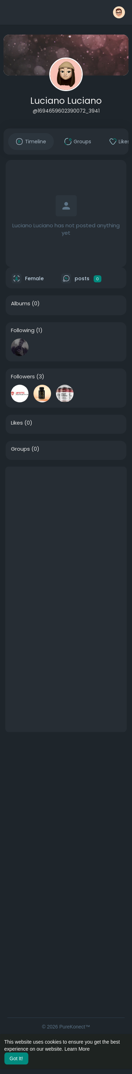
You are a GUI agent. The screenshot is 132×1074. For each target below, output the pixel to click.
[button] (119, 12)
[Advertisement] (66, 533)
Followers (23, 376)
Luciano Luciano (66, 101)
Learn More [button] (77, 1049)
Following (22, 330)
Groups (20, 449)
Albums (20, 303)
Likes (17, 423)
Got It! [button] (16, 1058)
